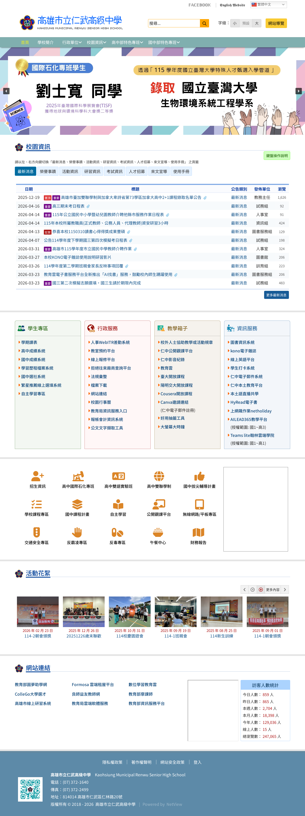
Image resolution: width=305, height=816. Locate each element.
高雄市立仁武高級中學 (115, 804)
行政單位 (70, 42)
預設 (246, 23)
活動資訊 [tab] (70, 171)
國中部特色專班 (162, 42)
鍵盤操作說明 (277, 155)
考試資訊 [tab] (115, 171)
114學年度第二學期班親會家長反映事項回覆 (86, 266)
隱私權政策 (112, 762)
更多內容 (273, 589)
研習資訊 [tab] (92, 171)
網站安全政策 (172, 762)
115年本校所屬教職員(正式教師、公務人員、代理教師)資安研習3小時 (106, 223)
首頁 (25, 42)
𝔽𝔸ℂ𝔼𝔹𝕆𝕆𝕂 (200, 4)
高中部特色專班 (126, 42)
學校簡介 (45, 42)
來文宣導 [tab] (159, 171)
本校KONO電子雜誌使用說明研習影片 (78, 257)
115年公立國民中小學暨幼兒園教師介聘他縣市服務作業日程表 (106, 214)
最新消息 (239, 197)
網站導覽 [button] (276, 23)
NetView (174, 804)
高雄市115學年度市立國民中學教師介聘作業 (90, 249)
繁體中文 (261, 4)
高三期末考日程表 (67, 206)
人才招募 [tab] (137, 171)
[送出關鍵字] (204, 23)
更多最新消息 (276, 294)
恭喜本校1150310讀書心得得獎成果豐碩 (87, 231)
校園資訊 (95, 42)
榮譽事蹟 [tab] (48, 171)
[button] (6, 91)
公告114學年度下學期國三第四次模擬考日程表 (88, 240)
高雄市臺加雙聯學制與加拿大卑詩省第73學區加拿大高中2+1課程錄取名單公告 (125, 197)
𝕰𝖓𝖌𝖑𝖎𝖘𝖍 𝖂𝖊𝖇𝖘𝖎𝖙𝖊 (232, 4)
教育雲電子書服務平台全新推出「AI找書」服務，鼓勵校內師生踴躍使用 (110, 274)
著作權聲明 (141, 762)
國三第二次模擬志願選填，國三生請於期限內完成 (92, 283)
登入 (198, 762)
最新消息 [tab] (26, 171)
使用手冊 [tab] (181, 171)
